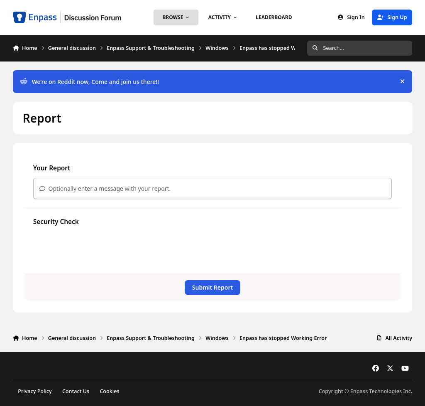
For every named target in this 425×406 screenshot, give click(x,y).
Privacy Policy (34, 391)
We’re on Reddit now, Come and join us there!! (89, 82)
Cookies (109, 391)
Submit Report (212, 287)
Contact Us (75, 391)
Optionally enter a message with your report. (105, 188)
